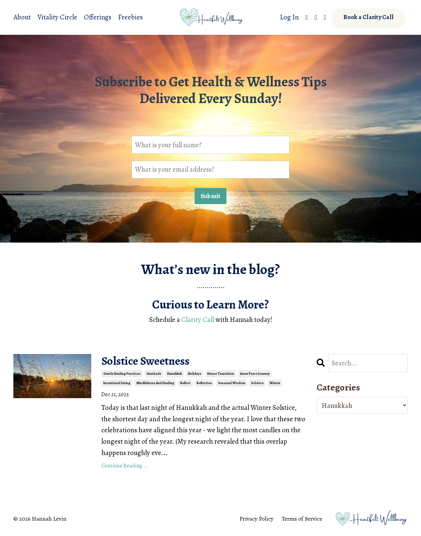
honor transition (220, 374)
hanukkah (174, 374)
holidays (194, 374)
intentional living (116, 383)
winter (275, 383)
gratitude (153, 374)
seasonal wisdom (231, 383)
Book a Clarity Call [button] (368, 17)
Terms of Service (302, 520)
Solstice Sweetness (148, 362)
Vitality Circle (57, 17)
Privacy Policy (256, 520)
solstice (257, 383)
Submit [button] (211, 196)
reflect (185, 383)
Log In (289, 17)
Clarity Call (197, 320)
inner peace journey (255, 374)
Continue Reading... (124, 466)
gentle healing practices (121, 374)
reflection (204, 383)
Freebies (130, 17)
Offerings (98, 17)
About (22, 17)
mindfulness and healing (155, 383)
